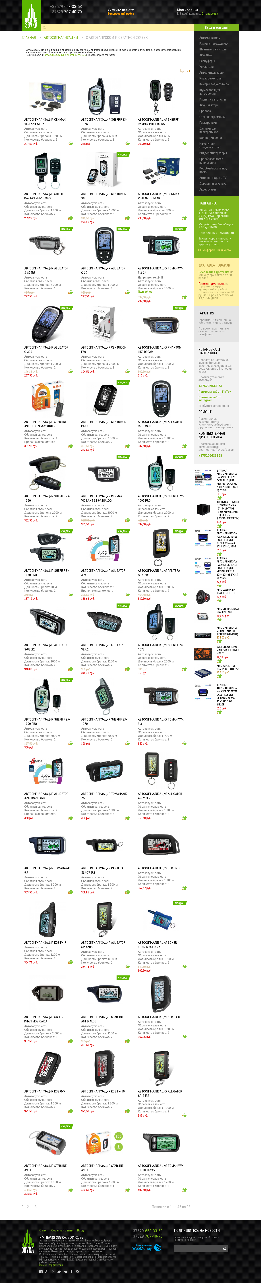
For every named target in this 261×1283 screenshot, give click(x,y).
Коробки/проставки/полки (213, 170)
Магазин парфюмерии (51, 1265)
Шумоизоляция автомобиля (209, 91)
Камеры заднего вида (214, 84)
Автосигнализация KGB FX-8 (159, 1017)
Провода (205, 111)
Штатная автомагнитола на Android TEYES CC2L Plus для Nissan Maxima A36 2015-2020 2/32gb (227, 694)
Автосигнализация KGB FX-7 (45, 942)
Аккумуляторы (209, 105)
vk (41, 1272)
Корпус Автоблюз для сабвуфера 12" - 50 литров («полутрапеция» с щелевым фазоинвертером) (228, 510)
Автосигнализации (61, 37)
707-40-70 (147, 1236)
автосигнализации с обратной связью (65, 55)
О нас (43, 1230)
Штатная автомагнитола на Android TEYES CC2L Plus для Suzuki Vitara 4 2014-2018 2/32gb (227, 538)
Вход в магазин (217, 27)
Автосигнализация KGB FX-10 (103, 1091)
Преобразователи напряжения (211, 160)
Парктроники (208, 122)
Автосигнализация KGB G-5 (44, 1091)
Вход (80, 1230)
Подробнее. (145, 291)
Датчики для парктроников (208, 130)
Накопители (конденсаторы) (210, 145)
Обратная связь (62, 1230)
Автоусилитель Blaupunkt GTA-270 (228, 667)
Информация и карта (217, 250)
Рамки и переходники (213, 43)
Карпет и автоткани (212, 99)
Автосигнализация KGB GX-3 (159, 868)
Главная (29, 37)
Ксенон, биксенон (211, 138)
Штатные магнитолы (213, 49)
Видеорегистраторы (213, 153)
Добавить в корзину (70, 143)
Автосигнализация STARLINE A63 (229, 610)
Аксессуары (207, 189)
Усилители (206, 67)
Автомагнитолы (210, 38)
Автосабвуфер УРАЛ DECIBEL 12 (226, 591)
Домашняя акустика (213, 183)
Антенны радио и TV (213, 178)
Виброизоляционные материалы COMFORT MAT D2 (230, 650)
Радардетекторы (210, 78)
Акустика (205, 55)
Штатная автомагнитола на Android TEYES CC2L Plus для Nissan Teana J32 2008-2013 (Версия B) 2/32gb (227, 480)
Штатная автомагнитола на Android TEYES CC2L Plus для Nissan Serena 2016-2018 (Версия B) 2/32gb (227, 568)
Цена (184, 70)
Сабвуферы (207, 61)
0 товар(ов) (210, 13)
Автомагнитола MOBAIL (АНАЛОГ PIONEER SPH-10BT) (227, 631)
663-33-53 (147, 1230)
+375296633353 (210, 386)
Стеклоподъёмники (212, 117)
